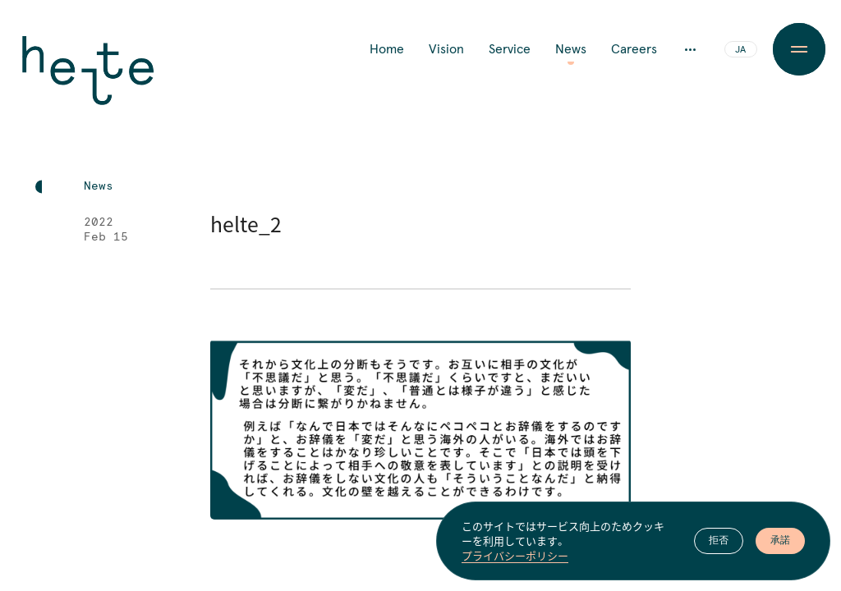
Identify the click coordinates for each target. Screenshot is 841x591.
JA (740, 50)
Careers (634, 49)
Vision (446, 49)
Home (387, 49)
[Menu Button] (799, 49)
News (570, 49)
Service (510, 49)
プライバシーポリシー (515, 556)
